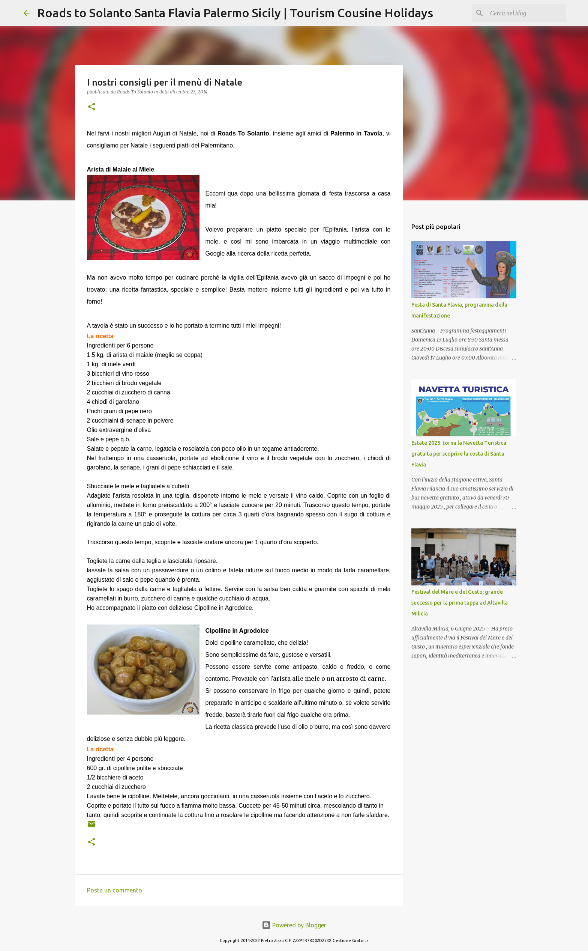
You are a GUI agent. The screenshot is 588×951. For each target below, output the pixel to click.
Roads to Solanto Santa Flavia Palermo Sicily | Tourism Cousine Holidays (235, 13)
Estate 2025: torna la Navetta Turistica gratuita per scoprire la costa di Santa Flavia (458, 454)
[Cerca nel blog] (526, 13)
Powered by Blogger (294, 925)
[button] (91, 107)
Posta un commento (114, 890)
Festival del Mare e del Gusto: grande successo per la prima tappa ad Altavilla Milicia (459, 603)
